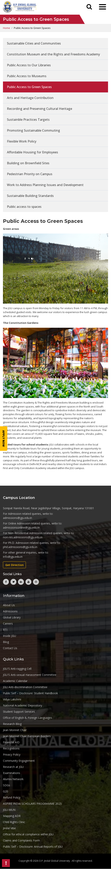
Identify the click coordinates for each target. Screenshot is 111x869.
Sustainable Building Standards (30, 196)
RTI (5, 630)
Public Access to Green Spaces (29, 87)
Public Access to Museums (26, 76)
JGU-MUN (9, 810)
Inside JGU (9, 636)
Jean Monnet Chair (15, 730)
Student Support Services (19, 711)
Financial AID (11, 742)
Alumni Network (13, 779)
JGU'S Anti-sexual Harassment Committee (29, 675)
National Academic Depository (22, 705)
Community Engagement (19, 761)
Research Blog (12, 724)
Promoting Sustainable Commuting (33, 130)
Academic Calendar (15, 681)
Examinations (11, 773)
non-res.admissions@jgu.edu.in (22, 537)
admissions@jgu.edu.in (17, 518)
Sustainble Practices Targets (28, 120)
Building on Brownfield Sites (28, 163)
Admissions (10, 611)
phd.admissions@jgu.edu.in (20, 547)
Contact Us (10, 648)
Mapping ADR (12, 816)
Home (6, 28)
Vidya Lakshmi (12, 699)
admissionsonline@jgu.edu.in (21, 528)
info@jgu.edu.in (13, 557)
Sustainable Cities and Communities (34, 43)
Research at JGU (13, 767)
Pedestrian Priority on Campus (29, 174)
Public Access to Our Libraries (29, 65)
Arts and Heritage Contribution (30, 98)
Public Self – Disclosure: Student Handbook (30, 693)
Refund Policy (11, 797)
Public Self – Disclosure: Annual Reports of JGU (33, 846)
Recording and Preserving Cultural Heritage (39, 109)
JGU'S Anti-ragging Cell (17, 669)
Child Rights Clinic (14, 822)
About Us (9, 605)
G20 (5, 791)
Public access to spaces (24, 207)
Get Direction (14, 565)
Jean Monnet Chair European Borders (27, 736)
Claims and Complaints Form (21, 840)
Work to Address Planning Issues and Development (45, 185)
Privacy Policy (11, 754)
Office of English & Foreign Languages (27, 718)
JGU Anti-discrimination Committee (25, 687)
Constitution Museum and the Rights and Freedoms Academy (53, 54)
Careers (8, 623)
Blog (6, 642)
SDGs (6, 785)
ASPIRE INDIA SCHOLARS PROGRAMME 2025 (32, 803)
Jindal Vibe (9, 828)
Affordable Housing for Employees (32, 152)
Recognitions (11, 748)
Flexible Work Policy (21, 141)
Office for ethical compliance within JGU (28, 834)
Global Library (12, 617)
